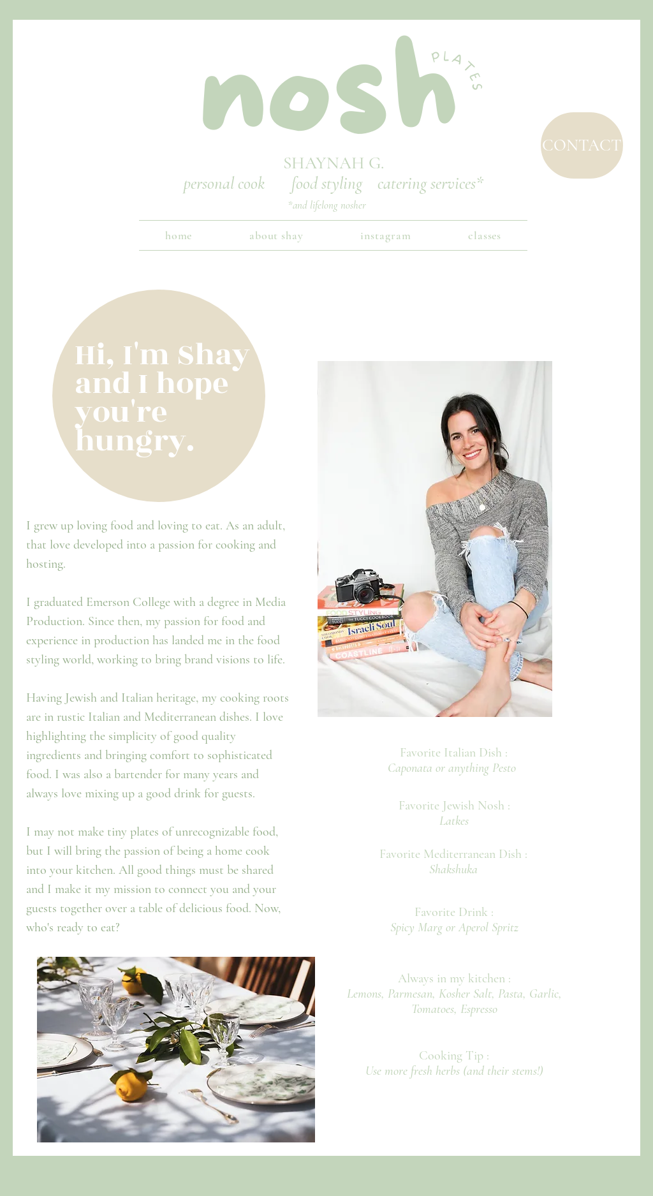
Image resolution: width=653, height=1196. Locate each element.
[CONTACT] (582, 145)
